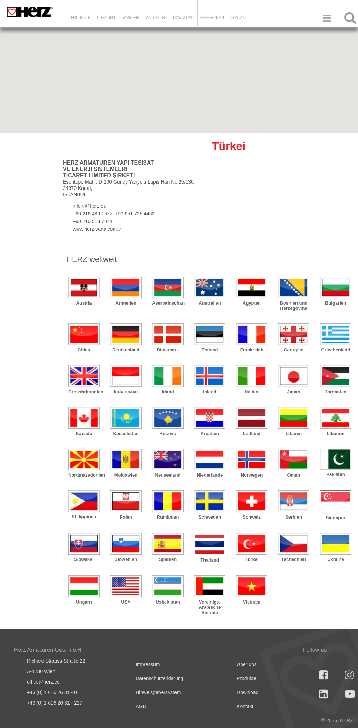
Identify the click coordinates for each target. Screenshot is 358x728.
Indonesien (126, 391)
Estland (210, 349)
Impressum (148, 664)
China (84, 349)
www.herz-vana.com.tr (97, 229)
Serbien (293, 517)
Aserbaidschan (168, 303)
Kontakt (245, 706)
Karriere (130, 18)
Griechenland (335, 349)
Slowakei (84, 559)
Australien (210, 303)
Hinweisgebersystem (158, 692)
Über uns (247, 664)
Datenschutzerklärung (159, 678)
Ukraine (335, 559)
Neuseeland (168, 475)
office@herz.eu (43, 682)
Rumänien (168, 517)
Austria (84, 303)
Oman (293, 475)
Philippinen (84, 516)
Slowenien (126, 559)
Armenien (125, 303)
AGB (141, 706)
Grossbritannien (84, 391)
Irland (168, 391)
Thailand (209, 560)
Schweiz (251, 517)
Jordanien (335, 391)
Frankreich (251, 349)
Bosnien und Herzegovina (294, 305)
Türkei (251, 559)
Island (209, 391)
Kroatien (210, 433)
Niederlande (210, 475)
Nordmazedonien (84, 475)
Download (247, 692)
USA (125, 602)
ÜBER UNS (106, 18)
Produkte (81, 18)
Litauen (294, 433)
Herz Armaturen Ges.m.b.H (47, 650)
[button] (312, 116)
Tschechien (293, 559)
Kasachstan (126, 433)
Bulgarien (335, 303)
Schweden (210, 517)
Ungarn (84, 602)
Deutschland (125, 349)
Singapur (335, 517)
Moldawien (125, 475)
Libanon (336, 433)
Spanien (168, 559)
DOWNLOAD (183, 18)
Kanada (84, 433)
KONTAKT (239, 18)
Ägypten (252, 303)
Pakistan (335, 474)
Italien (251, 391)
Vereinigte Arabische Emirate (210, 607)
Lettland (252, 433)
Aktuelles (156, 18)
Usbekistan (168, 602)
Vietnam (251, 602)
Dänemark (168, 349)
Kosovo (167, 433)
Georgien (293, 349)
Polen (126, 517)
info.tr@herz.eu (89, 206)
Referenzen (212, 18)
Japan (293, 391)
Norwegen (252, 475)
